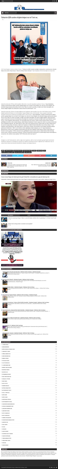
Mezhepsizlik (5, 372)
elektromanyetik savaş (7, 401)
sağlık (3, 426)
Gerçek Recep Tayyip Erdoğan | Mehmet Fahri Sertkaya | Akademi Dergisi (20, 294)
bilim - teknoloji (5, 392)
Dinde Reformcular (6, 356)
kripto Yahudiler (5, 415)
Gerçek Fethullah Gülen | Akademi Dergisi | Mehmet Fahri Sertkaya (18, 287)
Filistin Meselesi (6, 362)
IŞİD (44, 150)
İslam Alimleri (5, 445)
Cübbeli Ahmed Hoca (6, 353)
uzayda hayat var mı (6, 440)
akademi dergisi (5, 385)
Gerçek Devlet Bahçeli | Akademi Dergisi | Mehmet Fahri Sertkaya (18, 279)
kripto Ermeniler (6, 413)
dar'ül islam (4, 397)
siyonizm (4, 429)
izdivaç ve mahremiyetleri (7, 406)
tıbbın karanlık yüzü (6, 438)
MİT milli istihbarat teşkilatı (8, 152)
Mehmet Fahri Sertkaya (7, 367)
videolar (4, 442)
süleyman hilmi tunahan (7, 433)
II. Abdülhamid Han (6, 365)
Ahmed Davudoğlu (9, 150)
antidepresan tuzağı (6, 390)
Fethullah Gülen (5, 360)
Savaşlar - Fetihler (6, 378)
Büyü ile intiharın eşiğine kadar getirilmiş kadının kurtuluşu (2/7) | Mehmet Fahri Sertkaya (24, 318)
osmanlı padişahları (6, 417)
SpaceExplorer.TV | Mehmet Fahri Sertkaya (13, 325)
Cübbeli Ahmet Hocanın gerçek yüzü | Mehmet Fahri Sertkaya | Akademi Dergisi (21, 271)
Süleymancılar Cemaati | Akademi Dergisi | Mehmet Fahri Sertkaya (18, 333)
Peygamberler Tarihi (6, 374)
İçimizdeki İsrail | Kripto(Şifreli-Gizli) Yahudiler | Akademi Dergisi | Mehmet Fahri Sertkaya (24, 310)
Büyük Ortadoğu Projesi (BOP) (8, 349)
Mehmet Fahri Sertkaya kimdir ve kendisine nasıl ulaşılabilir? (20, 223)
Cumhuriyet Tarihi (6, 351)
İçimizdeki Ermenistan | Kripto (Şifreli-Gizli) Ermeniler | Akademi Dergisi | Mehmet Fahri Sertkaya (26, 302)
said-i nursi (4, 424)
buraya (30, 143)
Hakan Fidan (39, 150)
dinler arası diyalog (6, 399)
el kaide (34, 150)
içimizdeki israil (6, 410)
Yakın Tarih (4, 381)
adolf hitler (5, 383)
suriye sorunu (28, 152)
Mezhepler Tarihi (5, 369)
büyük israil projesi (27, 150)
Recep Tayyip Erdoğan (20, 152)
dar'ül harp (4, 394)
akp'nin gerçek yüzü (18, 150)
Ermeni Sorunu (5, 358)
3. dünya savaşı (5, 344)
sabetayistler (5, 422)
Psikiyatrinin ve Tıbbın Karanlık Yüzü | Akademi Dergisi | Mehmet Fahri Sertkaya (21, 317)
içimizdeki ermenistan (7, 408)
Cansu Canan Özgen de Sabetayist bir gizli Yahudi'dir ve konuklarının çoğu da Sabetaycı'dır (25, 177)
